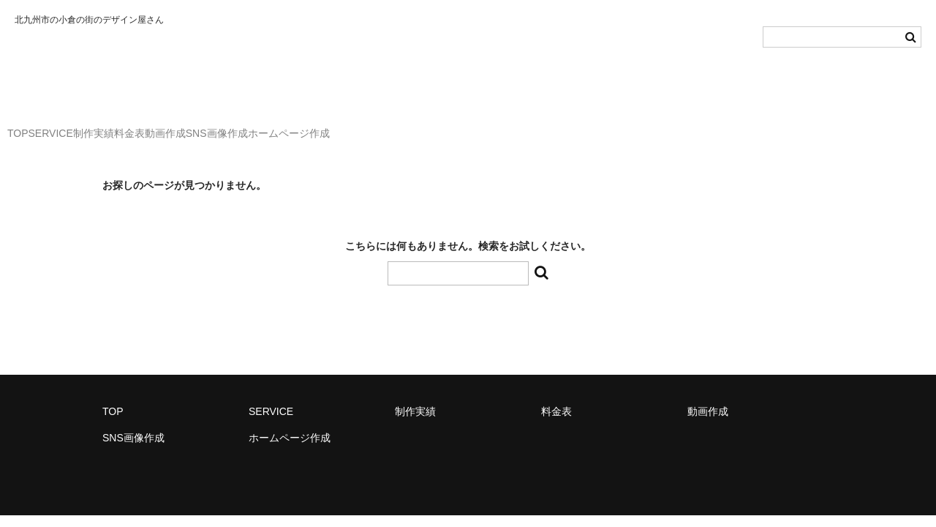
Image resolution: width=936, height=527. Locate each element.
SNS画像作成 (375, 126)
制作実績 (161, 126)
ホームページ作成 (476, 126)
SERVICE (88, 126)
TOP (26, 126)
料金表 (227, 126)
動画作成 (293, 126)
